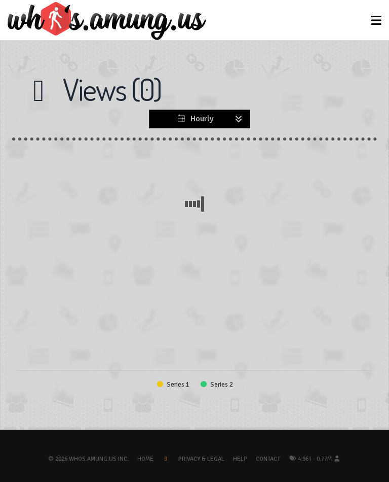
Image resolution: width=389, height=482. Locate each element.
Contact (268, 459)
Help (240, 459)
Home (145, 459)
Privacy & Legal (201, 459)
